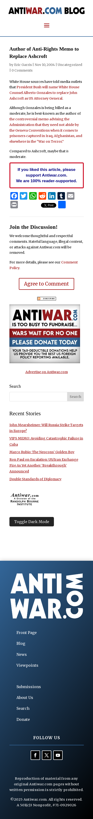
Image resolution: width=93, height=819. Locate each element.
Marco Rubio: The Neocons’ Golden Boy (41, 452)
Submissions (28, 686)
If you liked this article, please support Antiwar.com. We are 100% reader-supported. (46, 175)
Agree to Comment (46, 284)
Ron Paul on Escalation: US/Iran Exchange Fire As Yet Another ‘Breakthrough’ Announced (43, 465)
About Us (24, 697)
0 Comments (22, 70)
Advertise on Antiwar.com (46, 372)
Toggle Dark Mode (31, 521)
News (21, 654)
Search (22, 708)
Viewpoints (27, 665)
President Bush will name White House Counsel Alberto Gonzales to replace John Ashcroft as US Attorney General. (44, 93)
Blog (20, 643)
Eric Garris (23, 65)
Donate (23, 719)
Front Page (26, 632)
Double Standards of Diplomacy (35, 479)
